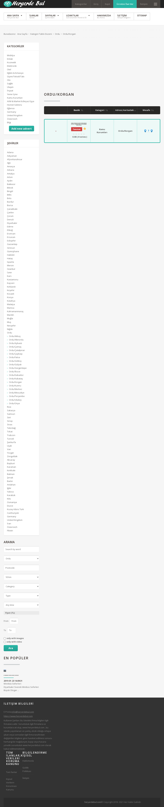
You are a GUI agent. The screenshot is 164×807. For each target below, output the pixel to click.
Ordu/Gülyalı (15, 364)
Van (9, 449)
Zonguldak (12, 456)
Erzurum (11, 237)
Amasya (11, 166)
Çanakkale (12, 209)
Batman (11, 474)
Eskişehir (11, 241)
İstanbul (11, 269)
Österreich (12, 119)
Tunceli (10, 439)
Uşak (9, 446)
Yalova (10, 492)
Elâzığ (10, 230)
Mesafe (148, 110)
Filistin (10, 530)
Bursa (10, 205)
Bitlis (9, 195)
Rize (9, 407)
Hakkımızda (28, 761)
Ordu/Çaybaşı (15, 354)
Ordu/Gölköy (15, 361)
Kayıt (107, 4)
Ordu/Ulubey (15, 400)
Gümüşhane (13, 251)
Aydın (9, 181)
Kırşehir (10, 290)
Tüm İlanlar (11, 772)
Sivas (9, 424)
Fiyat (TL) (10, 613)
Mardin (10, 315)
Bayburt (11, 463)
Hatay (10, 258)
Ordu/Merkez (15, 389)
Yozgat (10, 453)
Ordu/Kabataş (16, 378)
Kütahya (11, 301)
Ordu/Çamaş (15, 347)
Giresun (11, 248)
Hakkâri (11, 255)
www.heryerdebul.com (33, 727)
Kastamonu (12, 280)
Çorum (10, 216)
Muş (9, 322)
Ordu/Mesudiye (16, 393)
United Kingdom (14, 115)
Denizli (10, 219)
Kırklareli (11, 287)
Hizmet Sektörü (14, 105)
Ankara (10, 170)
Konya (10, 297)
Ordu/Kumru (15, 385)
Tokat (9, 432)
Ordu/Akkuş (14, 336)
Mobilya (11, 55)
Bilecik (10, 188)
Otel (9, 69)
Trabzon (11, 435)
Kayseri (10, 283)
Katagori (101, 110)
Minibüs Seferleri (12, 684)
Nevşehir (11, 325)
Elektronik (12, 66)
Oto (9, 80)
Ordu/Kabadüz (16, 375)
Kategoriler (81, 4)
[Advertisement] (102, 65)
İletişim (144, 4)
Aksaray (11, 460)
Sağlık (10, 83)
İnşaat (10, 91)
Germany (11, 112)
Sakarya (11, 410)
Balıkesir (11, 184)
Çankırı (10, 212)
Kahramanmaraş (15, 311)
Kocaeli (10, 294)
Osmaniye (12, 502)
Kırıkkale (11, 470)
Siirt (9, 417)
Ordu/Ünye (14, 403)
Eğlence (11, 108)
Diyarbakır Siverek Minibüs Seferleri (11, 675)
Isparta (10, 262)
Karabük (11, 495)
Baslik (78, 110)
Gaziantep (12, 244)
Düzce (10, 506)
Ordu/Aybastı (15, 343)
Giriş (96, 4)
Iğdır (9, 488)
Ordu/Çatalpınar (17, 350)
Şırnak (10, 477)
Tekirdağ (11, 428)
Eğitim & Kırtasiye (15, 73)
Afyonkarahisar (14, 159)
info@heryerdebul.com (23, 712)
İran (9, 523)
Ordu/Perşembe (17, 396)
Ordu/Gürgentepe (18, 368)
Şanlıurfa (11, 442)
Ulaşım (10, 87)
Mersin (10, 265)
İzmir (9, 272)
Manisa (10, 308)
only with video (14, 642)
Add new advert (21, 129)
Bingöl (10, 191)
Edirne (10, 226)
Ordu (9, 333)
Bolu (9, 198)
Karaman (11, 467)
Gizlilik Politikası (26, 770)
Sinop (10, 421)
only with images (15, 639)
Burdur (10, 202)
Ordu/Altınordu (16, 340)
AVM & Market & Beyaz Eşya (20, 101)
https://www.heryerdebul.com (18, 716)
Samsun (11, 414)
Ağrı (9, 163)
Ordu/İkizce (14, 371)
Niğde (10, 329)
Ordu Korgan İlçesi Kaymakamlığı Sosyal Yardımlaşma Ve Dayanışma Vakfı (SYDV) (79, 124)
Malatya (11, 304)
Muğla (10, 318)
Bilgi (9, 122)
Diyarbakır (12, 223)
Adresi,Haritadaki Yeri (128, 110)
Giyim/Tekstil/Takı (15, 76)
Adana (10, 152)
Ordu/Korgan (125, 131)
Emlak (10, 59)
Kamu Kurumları (102, 131)
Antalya (10, 173)
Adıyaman (12, 156)
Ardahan (11, 484)
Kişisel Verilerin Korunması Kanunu (11, 784)
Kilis (9, 499)
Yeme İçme (12, 94)
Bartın (10, 481)
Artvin (10, 177)
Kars (9, 276)
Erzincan (11, 233)
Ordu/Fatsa (14, 357)
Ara (10, 648)
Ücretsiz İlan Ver (125, 4)
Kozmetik (11, 62)
